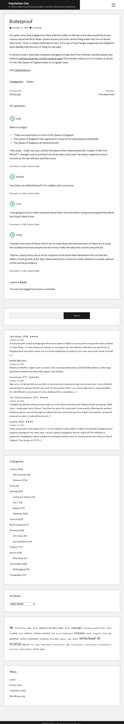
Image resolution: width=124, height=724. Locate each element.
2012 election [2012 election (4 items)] (20, 628)
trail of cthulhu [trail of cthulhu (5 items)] (25, 649)
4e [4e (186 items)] (11, 627)
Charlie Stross (22, 70)
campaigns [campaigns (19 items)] (76, 627)
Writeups (17, 513)
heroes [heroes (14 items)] (23, 638)
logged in (29, 288)
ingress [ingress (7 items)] (63, 639)
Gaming (13, 491)
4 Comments (37, 27)
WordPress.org (17, 696)
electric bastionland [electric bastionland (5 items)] (64, 633)
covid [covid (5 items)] (20, 633)
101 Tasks (18, 535)
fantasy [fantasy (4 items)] (89, 633)
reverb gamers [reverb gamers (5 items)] (77, 645)
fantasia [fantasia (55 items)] (79, 633)
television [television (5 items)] (14, 649)
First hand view (106, 94)
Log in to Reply (33, 166)
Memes (16, 508)
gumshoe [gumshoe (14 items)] (14, 638)
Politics (30, 81)
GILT (15, 502)
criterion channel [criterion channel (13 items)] (41, 633)
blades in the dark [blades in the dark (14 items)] (48, 627)
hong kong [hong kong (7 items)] (44, 639)
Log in (13, 679)
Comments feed (18, 690)
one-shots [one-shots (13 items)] (46, 644)
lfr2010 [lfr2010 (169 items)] (15, 644)
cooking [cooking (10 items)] (13, 633)
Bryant (20, 176)
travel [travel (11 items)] (35, 649)
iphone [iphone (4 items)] (75, 639)
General (14, 519)
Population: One (19, 3)
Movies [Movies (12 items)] (25, 644)
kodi (18, 118)
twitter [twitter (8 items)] (42, 649)
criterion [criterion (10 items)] (28, 633)
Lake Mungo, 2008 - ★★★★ (24, 336)
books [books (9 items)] (61, 628)
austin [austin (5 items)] (35, 628)
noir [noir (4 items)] (32, 645)
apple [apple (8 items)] (29, 628)
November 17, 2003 (20, 27)
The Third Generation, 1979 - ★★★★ (29, 397)
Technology (15, 563)
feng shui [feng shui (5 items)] (97, 633)
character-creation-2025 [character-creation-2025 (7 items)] (94, 628)
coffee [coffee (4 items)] (109, 628)
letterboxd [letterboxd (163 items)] (87, 638)
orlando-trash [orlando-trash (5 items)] (59, 645)
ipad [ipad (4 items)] (69, 639)
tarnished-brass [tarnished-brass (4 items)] (104, 645)
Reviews (17, 480)
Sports (13, 552)
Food (12, 485)
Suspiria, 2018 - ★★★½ (21, 421)
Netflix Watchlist (18, 360)
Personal (14, 530)
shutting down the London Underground (40, 58)
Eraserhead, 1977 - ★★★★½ (24, 377)
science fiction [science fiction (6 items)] (90, 644)
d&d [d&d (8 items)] (53, 633)
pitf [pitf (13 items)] (67, 644)
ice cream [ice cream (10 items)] (54, 638)
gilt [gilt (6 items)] (110, 633)
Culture (13, 469)
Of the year (15, 94)
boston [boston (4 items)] (67, 628)
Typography (16, 575)
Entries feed (16, 685)
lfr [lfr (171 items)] (99, 638)
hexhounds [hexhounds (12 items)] (33, 638)
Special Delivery (21, 541)
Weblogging (19, 569)
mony (19, 234)
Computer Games (22, 497)
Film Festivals (19, 474)
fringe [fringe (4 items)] (104, 633)
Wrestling (18, 558)
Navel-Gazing (16, 524)
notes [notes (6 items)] (37, 644)
